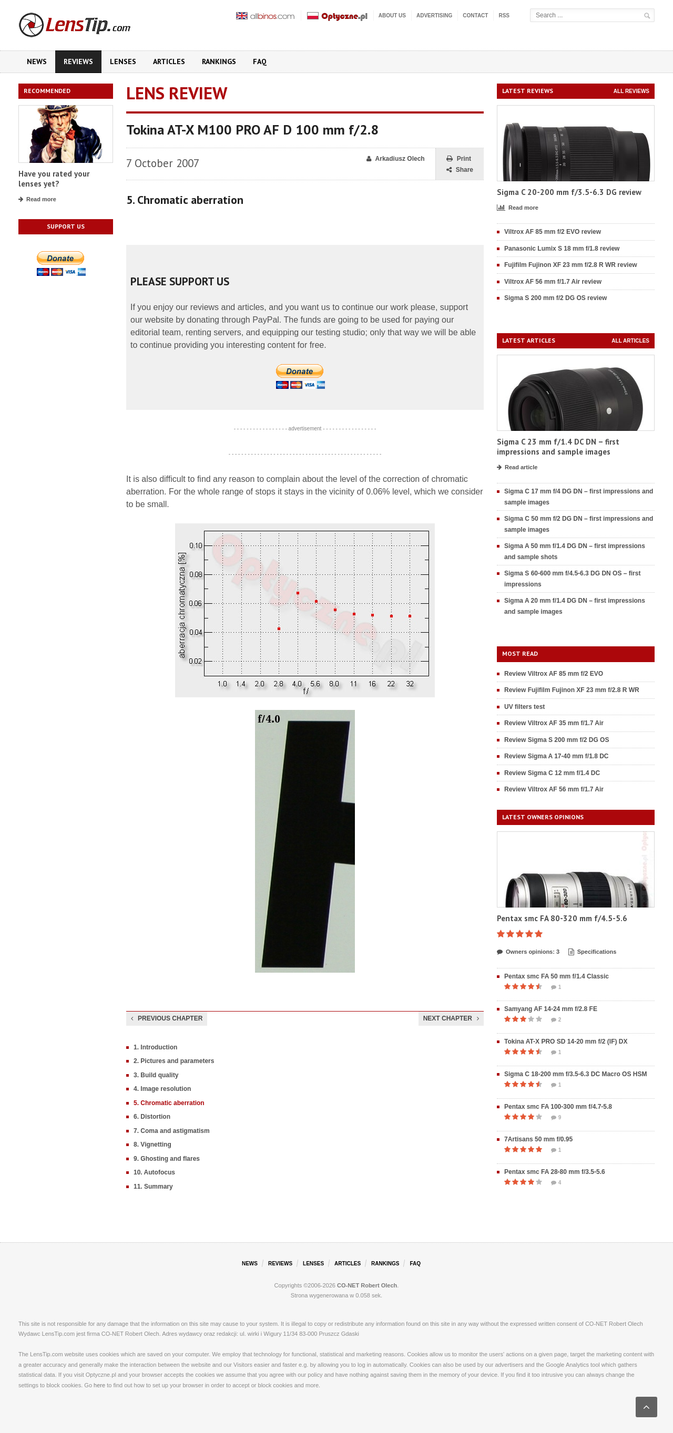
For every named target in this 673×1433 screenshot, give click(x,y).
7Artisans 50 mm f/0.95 (538, 1139)
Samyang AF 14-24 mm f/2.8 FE (550, 1009)
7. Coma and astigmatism (172, 1131)
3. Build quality (156, 1075)
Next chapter (451, 1018)
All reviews (631, 91)
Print (458, 158)
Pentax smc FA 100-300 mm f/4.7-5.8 (558, 1106)
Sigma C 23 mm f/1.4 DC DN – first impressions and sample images (558, 447)
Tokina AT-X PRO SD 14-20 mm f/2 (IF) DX (566, 1041)
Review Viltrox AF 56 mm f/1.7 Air (554, 789)
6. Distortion (152, 1116)
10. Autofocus (154, 1172)
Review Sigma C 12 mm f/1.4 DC (552, 773)
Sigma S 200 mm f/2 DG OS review (555, 298)
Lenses (123, 61)
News (37, 61)
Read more (37, 199)
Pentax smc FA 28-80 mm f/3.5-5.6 (554, 1172)
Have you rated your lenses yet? (53, 179)
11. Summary (153, 1186)
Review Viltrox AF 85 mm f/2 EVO (553, 673)
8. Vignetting (152, 1144)
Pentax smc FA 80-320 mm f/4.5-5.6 (562, 918)
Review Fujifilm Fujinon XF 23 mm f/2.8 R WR (571, 690)
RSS (503, 15)
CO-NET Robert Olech (367, 1285)
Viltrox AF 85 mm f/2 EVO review (552, 231)
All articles (630, 341)
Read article (517, 467)
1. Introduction (155, 1047)
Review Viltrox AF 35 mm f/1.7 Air (554, 723)
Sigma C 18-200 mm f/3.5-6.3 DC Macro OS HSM (575, 1074)
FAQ (260, 61)
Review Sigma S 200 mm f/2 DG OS (556, 740)
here (99, 1385)
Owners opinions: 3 (528, 952)
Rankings (219, 61)
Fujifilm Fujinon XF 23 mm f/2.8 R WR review (570, 265)
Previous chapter (166, 1018)
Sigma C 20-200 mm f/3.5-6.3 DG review (569, 192)
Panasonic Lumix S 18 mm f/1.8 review (561, 248)
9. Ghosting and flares (167, 1158)
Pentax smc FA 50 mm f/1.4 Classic (556, 976)
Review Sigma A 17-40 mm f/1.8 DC (556, 756)
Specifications (592, 952)
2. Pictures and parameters (174, 1061)
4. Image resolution (162, 1088)
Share (459, 170)
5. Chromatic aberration (169, 1103)
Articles (169, 61)
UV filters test (524, 706)
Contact (475, 15)
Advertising (434, 15)
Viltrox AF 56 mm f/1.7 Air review (552, 281)
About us (392, 15)
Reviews (78, 61)
